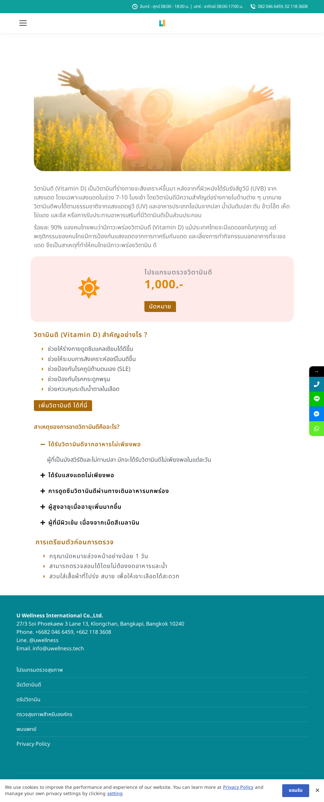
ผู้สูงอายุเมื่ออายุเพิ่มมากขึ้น (84, 507)
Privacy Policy (33, 744)
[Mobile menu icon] (23, 23)
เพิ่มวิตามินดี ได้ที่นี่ (62, 405)
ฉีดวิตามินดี (28, 685)
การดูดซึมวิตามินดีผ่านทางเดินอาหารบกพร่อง (108, 491)
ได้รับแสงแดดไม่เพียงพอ (81, 475)
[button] (162, 445)
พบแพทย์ (26, 729)
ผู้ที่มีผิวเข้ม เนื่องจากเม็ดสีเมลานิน (93, 522)
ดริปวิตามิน (28, 700)
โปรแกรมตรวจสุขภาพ (39, 670)
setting (115, 794)
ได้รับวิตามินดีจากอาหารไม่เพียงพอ (94, 444)
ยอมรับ (296, 790)
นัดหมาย (160, 306)
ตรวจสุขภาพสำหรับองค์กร (44, 714)
